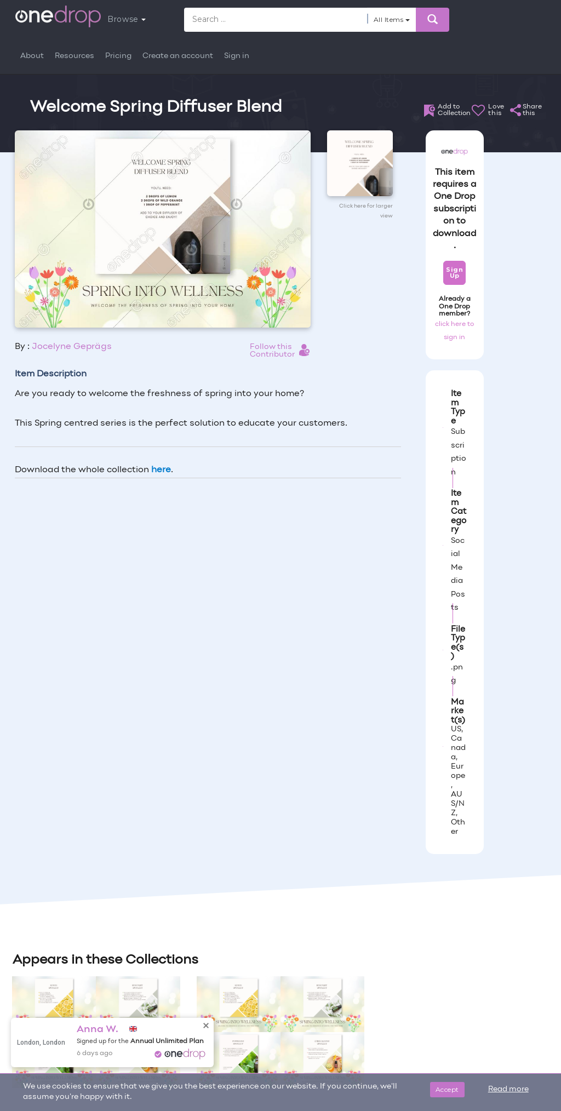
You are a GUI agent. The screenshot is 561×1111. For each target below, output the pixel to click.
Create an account (177, 56)
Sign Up (454, 272)
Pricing (118, 56)
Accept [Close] (447, 1089)
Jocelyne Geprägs (72, 346)
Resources (74, 56)
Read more (508, 1089)
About (32, 56)
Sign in (236, 56)
